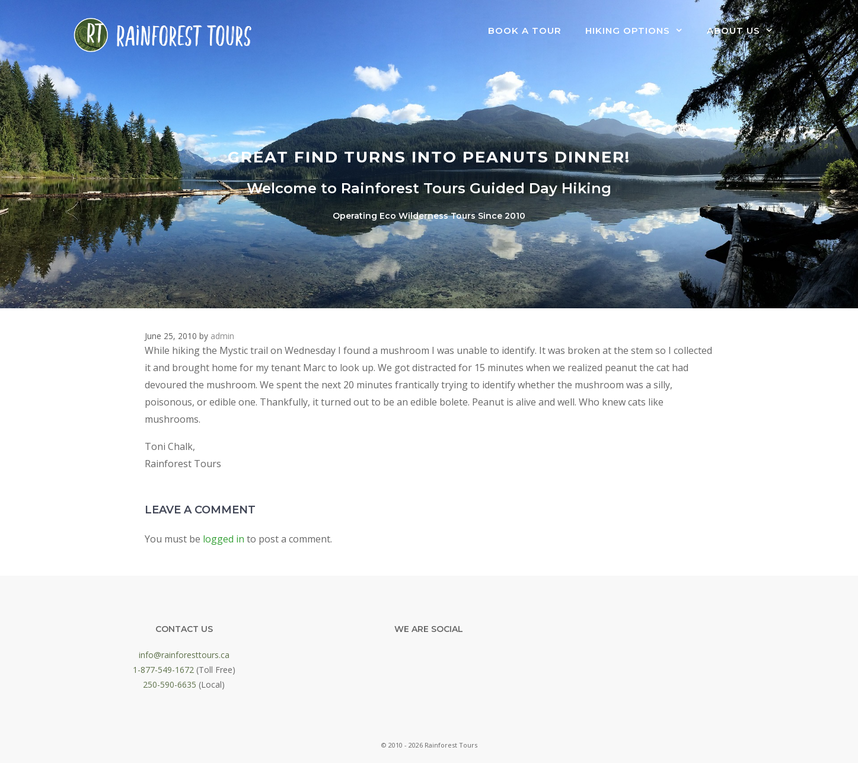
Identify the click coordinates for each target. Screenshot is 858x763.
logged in (223, 538)
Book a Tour (525, 30)
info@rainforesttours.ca (184, 654)
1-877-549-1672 (163, 669)
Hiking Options (640, 31)
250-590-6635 (169, 684)
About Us (746, 31)
